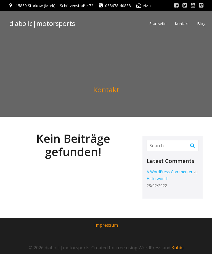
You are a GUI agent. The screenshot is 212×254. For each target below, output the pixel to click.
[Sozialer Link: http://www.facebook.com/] (176, 5)
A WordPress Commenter (169, 171)
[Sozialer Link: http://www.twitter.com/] (185, 5)
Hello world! (157, 178)
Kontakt (182, 23)
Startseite (157, 23)
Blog (201, 23)
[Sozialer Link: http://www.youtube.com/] (193, 5)
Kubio (177, 248)
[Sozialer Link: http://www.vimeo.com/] (201, 5)
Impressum (106, 225)
